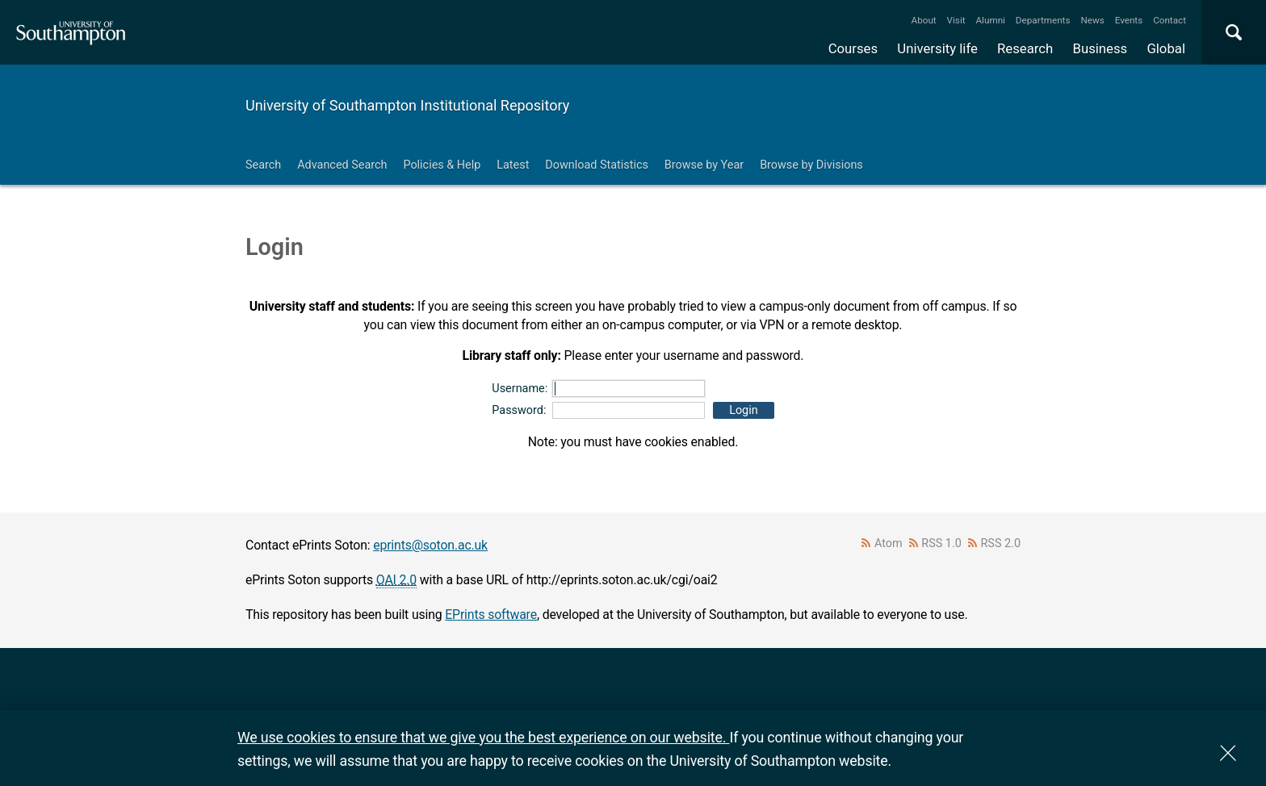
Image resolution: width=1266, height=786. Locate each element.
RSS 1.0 (941, 543)
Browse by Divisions (811, 165)
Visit (956, 20)
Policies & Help (441, 165)
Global (1166, 48)
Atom (888, 543)
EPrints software (491, 614)
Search (263, 165)
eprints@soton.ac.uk (430, 545)
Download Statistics (596, 165)
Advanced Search (342, 165)
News (1092, 20)
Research (1025, 48)
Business (1100, 48)
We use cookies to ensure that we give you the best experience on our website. (483, 737)
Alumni (989, 20)
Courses (853, 48)
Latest (513, 165)
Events (1129, 20)
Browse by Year (704, 165)
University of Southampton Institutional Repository (407, 105)
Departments (1043, 20)
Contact (1169, 20)
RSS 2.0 (1001, 543)
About (924, 20)
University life (937, 48)
